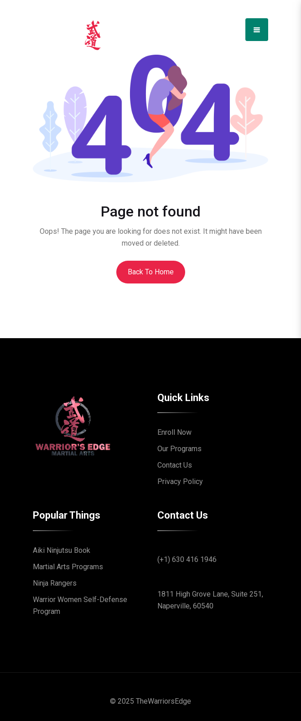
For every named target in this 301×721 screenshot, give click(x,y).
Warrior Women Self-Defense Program (80, 605)
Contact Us (174, 465)
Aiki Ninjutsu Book (61, 550)
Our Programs (179, 448)
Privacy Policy (180, 481)
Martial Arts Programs (68, 566)
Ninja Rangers (55, 583)
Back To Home (151, 272)
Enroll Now (174, 432)
